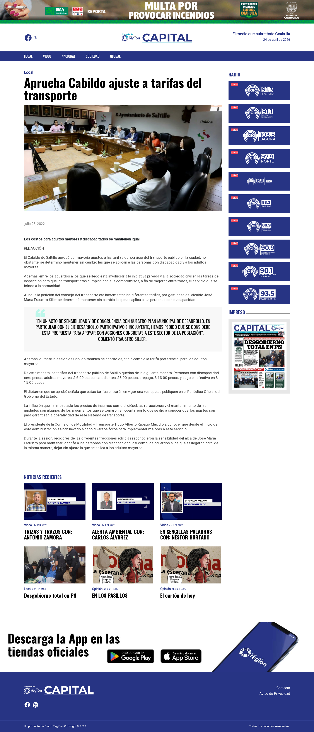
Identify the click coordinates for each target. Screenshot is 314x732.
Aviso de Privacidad (274, 693)
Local (28, 56)
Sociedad (93, 56)
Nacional (68, 56)
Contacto (283, 688)
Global (115, 56)
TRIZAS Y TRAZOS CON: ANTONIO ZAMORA (48, 534)
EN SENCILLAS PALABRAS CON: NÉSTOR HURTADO (186, 534)
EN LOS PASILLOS (110, 595)
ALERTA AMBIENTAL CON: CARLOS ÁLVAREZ (118, 534)
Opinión (97, 589)
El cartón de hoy (177, 595)
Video (47, 56)
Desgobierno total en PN (50, 595)
